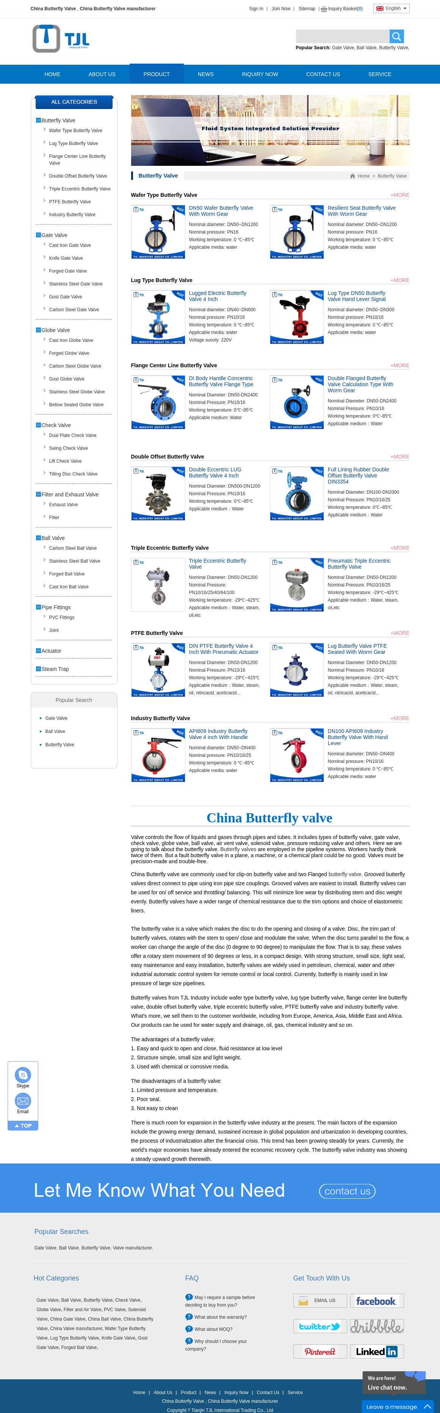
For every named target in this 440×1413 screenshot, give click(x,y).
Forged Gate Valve (68, 271)
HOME (53, 74)
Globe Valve (56, 330)
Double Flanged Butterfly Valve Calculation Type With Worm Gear (360, 384)
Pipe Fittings (56, 607)
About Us (163, 1392)
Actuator (51, 651)
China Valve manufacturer (76, 1328)
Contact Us (268, 1392)
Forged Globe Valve (69, 353)
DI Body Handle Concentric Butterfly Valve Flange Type (221, 381)
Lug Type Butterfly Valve (73, 143)
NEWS (206, 74)
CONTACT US (323, 74)
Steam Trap (55, 669)
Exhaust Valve (63, 504)
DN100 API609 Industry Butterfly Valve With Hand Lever (358, 737)
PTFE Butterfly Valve (70, 201)
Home (364, 176)
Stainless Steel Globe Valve (77, 392)
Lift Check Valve (65, 461)
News (210, 1392)
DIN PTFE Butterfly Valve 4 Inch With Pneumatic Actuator (224, 649)
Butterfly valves (238, 849)
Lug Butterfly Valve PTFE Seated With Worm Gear (357, 649)
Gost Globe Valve (67, 379)
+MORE (399, 195)
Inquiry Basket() (345, 8)
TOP (26, 1126)
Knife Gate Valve (66, 258)
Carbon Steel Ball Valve (73, 548)
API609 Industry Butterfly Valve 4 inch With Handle (218, 734)
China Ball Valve (104, 1319)
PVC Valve (114, 1309)
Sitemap (307, 8)
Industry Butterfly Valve (72, 214)
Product (188, 1392)
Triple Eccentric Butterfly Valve (80, 189)
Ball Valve (366, 47)
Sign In (256, 8)
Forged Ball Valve (67, 574)
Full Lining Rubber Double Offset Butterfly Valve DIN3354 (358, 475)
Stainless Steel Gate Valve (76, 284)
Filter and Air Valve (83, 1309)
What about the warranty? (221, 1317)
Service (295, 1392)
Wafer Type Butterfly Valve (76, 130)
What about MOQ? (214, 1329)
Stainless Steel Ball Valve (74, 561)
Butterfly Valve (393, 47)
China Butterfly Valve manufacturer (118, 8)
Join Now (281, 8)
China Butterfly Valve (53, 8)
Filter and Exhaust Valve (70, 494)
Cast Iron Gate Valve (70, 245)
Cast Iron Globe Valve (71, 340)
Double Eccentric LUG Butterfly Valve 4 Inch (215, 472)
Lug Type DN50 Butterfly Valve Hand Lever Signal (357, 296)
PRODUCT (157, 74)
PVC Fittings (62, 617)
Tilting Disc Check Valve (73, 474)
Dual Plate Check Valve (73, 435)
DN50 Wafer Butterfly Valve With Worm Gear (221, 211)
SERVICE (379, 74)
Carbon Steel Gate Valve (74, 309)
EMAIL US (325, 1300)
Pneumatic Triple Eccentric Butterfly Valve (359, 564)
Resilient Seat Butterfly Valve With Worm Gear (362, 211)
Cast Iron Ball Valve (69, 587)
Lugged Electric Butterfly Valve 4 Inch (218, 296)
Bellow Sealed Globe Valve (76, 404)
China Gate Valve (67, 1319)
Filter (54, 517)
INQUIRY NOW (260, 74)
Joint (54, 630)
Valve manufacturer (132, 1248)
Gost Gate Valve (65, 296)
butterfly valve (345, 874)
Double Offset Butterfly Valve (78, 176)
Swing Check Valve (68, 448)
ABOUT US (102, 74)
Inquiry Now (236, 1392)
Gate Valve (343, 47)
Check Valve (56, 425)
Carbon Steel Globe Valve (75, 366)
